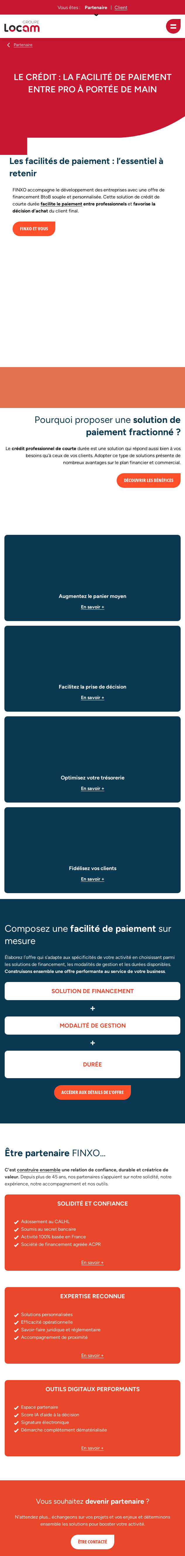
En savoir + (92, 607)
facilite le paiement (61, 204)
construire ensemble (38, 1170)
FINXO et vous (34, 229)
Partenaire (96, 7)
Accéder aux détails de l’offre (92, 1092)
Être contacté (92, 1542)
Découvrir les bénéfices (148, 480)
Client (121, 7)
